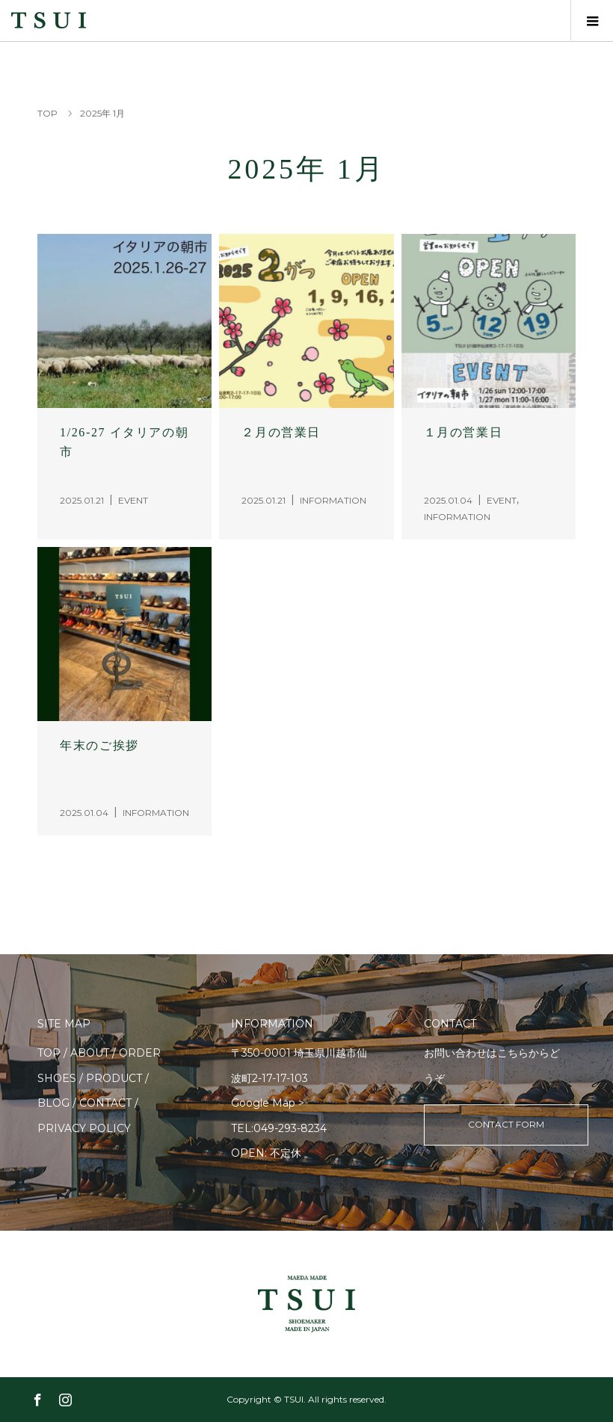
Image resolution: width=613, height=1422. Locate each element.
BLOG (53, 1103)
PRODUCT (114, 1078)
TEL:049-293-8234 (279, 1128)
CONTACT (105, 1103)
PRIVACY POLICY (84, 1128)
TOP (49, 1053)
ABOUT (89, 1053)
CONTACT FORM (506, 1124)
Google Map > (267, 1103)
